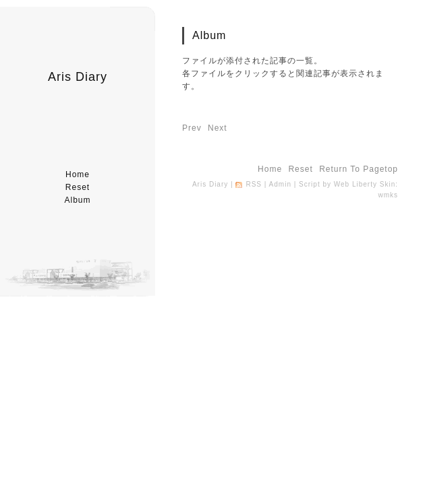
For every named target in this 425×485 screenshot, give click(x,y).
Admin (280, 184)
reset (77, 187)
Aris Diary (77, 77)
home (77, 174)
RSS (254, 184)
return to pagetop (358, 169)
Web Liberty (355, 184)
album (77, 200)
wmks (388, 195)
